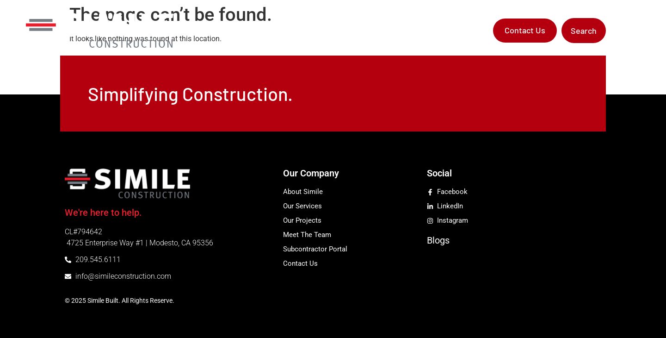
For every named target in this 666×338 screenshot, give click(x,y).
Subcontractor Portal (445, 30)
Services (340, 30)
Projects (381, 30)
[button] (583, 30)
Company (291, 30)
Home (248, 30)
